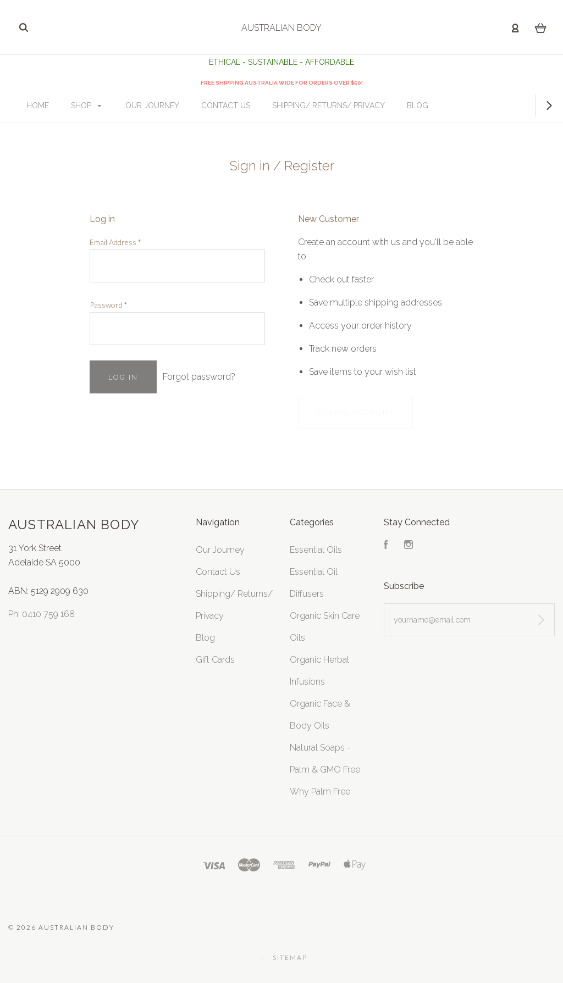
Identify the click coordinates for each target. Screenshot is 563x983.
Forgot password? (199, 376)
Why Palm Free (320, 791)
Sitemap (290, 957)
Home (63, 105)
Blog (443, 105)
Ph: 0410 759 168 (41, 614)
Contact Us (251, 105)
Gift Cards (215, 659)
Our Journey (178, 105)
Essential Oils (316, 550)
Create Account (355, 412)
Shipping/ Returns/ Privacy (353, 105)
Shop (111, 105)
